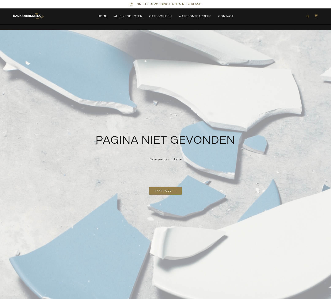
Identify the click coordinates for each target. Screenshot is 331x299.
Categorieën (160, 16)
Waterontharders (195, 16)
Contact (225, 16)
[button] (307, 16)
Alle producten (128, 16)
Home (102, 16)
